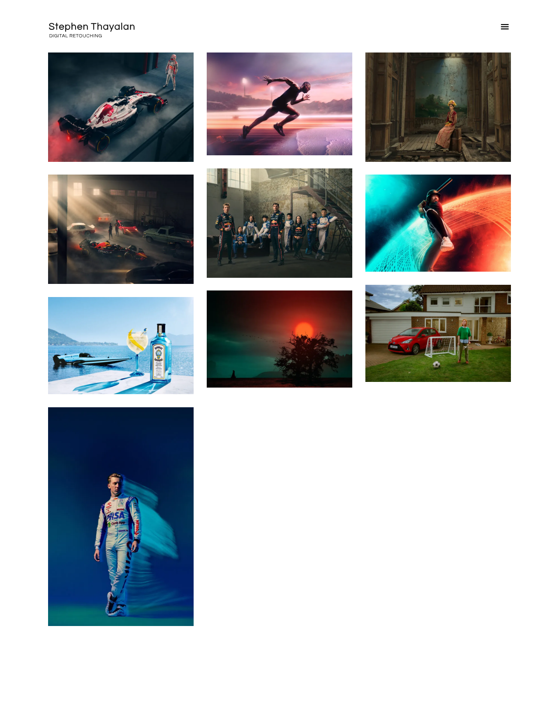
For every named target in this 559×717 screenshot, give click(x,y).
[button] (505, 28)
